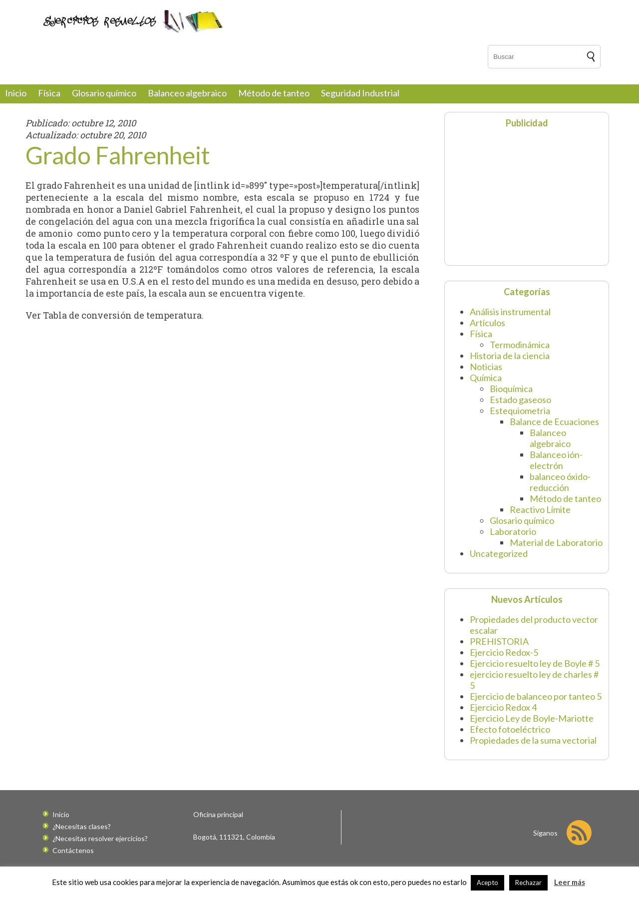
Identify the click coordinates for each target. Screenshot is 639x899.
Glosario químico (104, 92)
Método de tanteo (274, 92)
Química (486, 377)
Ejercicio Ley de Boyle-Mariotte (532, 718)
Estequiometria (520, 410)
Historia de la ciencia (510, 355)
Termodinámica (520, 344)
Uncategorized (499, 553)
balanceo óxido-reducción (560, 482)
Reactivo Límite (540, 509)
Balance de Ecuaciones (554, 421)
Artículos (487, 322)
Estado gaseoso (520, 399)
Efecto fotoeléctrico (510, 729)
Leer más (569, 882)
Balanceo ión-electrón (556, 460)
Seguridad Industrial (360, 92)
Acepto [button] (487, 883)
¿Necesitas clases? (81, 826)
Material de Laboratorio (556, 542)
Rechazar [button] (528, 883)
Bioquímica (511, 388)
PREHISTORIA (499, 641)
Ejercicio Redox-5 (504, 652)
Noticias (486, 366)
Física (49, 92)
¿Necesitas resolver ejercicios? (100, 838)
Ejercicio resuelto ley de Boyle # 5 (535, 663)
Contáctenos (73, 850)
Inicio (15, 92)
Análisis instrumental (510, 311)
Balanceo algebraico (187, 92)
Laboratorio (513, 531)
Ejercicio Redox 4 (503, 707)
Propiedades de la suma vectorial (533, 740)
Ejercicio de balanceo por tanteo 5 (536, 696)
